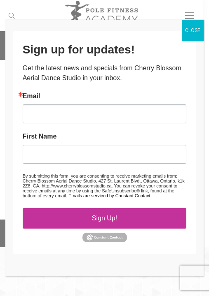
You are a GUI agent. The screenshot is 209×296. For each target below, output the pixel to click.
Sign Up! (104, 218)
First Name (40, 136)
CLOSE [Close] (192, 30)
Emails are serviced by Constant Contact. (110, 195)
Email (31, 96)
